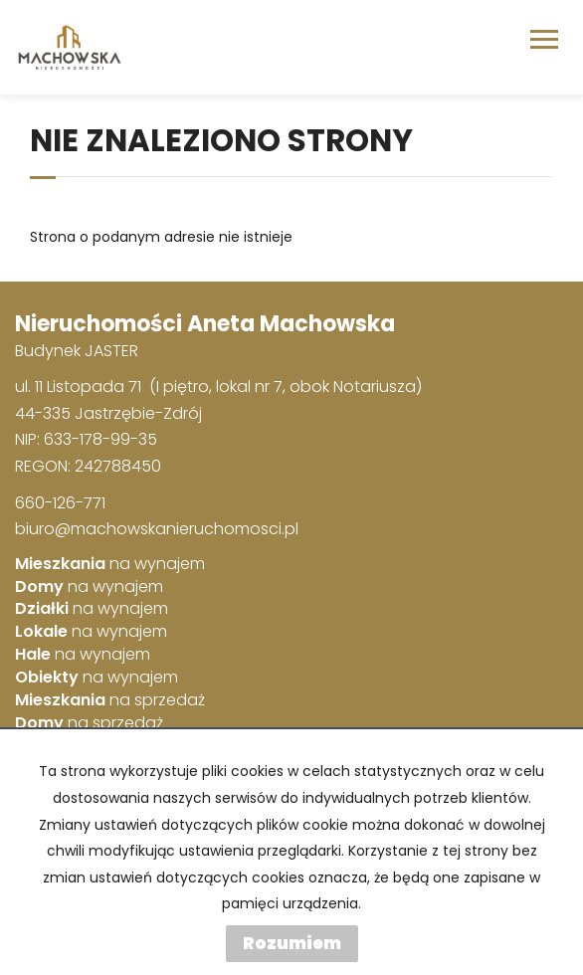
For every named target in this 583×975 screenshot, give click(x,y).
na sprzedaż (110, 700)
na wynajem (110, 564)
